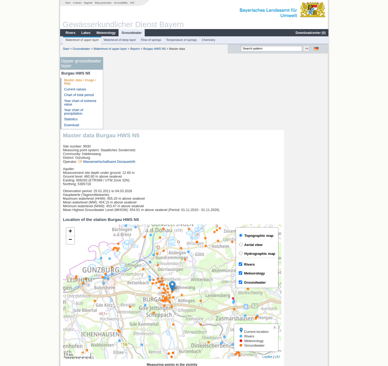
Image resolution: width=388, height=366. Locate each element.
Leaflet (311, 285)
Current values (75, 89)
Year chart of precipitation (73, 111)
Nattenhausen (121, 316)
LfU (132, 2)
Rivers (70, 33)
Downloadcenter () (310, 33)
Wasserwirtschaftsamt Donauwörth (153, 90)
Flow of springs (151, 39)
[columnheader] (144, 299)
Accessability (120, 2)
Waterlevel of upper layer (82, 39)
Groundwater (131, 33)
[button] (216, 214)
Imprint (88, 2)
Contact (77, 2)
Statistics (70, 119)
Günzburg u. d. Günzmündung (133, 305)
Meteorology (105, 33)
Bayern (135, 48)
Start (67, 2)
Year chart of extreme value (80, 102)
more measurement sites (132, 328)
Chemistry (208, 39)
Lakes (85, 33)
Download (71, 125)
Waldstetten (119, 322)
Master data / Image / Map (80, 82)
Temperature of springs (181, 39)
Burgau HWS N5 (154, 48)
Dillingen (117, 310)
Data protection (103, 2)
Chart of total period (79, 95)
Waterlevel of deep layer (119, 39)
